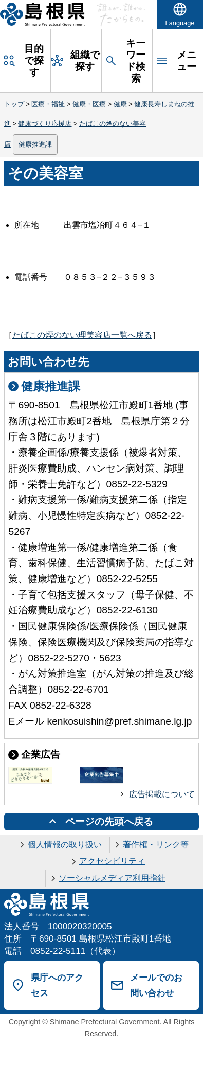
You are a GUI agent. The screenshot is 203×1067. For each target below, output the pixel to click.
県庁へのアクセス (57, 985)
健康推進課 (35, 144)
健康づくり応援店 (44, 124)
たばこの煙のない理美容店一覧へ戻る (82, 335)
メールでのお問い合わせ (156, 985)
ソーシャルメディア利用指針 (112, 878)
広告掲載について (162, 794)
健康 (120, 104)
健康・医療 (89, 104)
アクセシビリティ (112, 861)
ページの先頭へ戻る (109, 821)
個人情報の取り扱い (65, 844)
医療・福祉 (48, 104)
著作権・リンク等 (156, 844)
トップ (14, 104)
